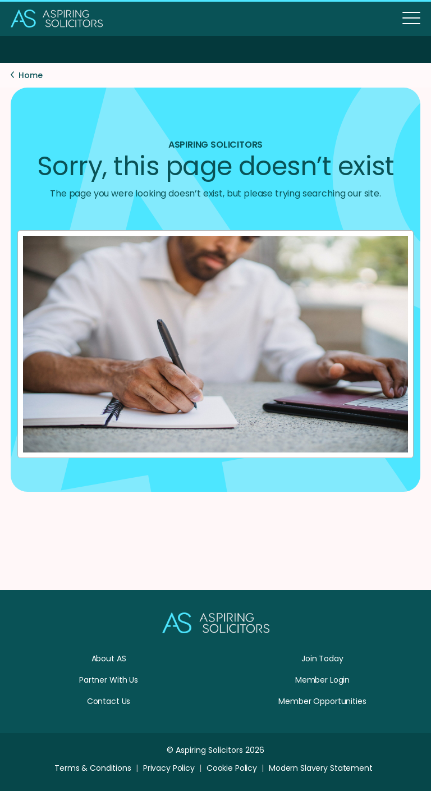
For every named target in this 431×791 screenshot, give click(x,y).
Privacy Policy (169, 768)
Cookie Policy (232, 768)
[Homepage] (215, 630)
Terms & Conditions (92, 768)
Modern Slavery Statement (321, 768)
